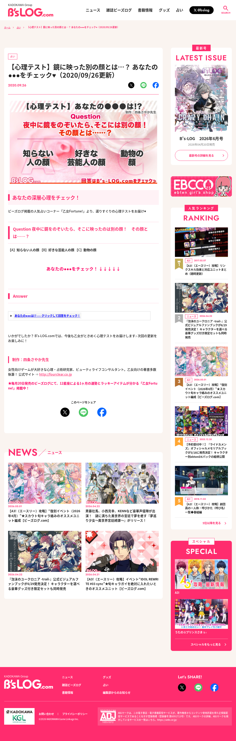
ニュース (93, 10)
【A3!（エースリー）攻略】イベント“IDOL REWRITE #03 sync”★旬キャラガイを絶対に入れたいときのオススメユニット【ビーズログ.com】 (121, 584)
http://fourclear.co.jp (55, 374)
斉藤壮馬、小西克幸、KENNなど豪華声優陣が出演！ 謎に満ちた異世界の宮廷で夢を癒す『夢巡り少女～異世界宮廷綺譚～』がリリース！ (121, 516)
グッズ (164, 10)
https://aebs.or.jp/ (167, 719)
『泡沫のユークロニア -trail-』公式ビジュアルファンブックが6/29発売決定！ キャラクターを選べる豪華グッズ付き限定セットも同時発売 (44, 584)
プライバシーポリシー (75, 713)
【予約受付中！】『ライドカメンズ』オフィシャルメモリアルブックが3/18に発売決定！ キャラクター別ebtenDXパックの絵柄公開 (206, 450)
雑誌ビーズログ (119, 10)
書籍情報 (145, 10)
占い (179, 10)
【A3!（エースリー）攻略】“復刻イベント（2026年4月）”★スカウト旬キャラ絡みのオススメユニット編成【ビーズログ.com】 (44, 516)
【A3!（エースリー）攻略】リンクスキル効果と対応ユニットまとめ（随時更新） (206, 270)
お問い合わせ (46, 713)
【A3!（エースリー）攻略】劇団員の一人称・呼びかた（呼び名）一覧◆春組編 (206, 507)
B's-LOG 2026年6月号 (201, 138)
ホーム (7, 27)
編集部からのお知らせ (116, 692)
